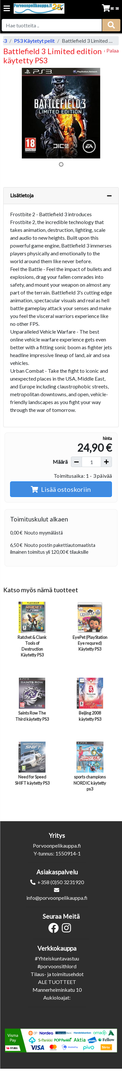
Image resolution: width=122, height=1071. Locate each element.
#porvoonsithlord (56, 966)
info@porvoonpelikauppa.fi (57, 898)
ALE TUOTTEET (57, 982)
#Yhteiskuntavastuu (57, 958)
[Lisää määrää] (106, 462)
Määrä (60, 462)
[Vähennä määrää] (76, 462)
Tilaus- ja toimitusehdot (57, 974)
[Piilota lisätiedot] (109, 195)
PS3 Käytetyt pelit (34, 41)
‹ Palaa (111, 50)
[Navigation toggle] (7, 9)
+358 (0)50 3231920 (60, 882)
